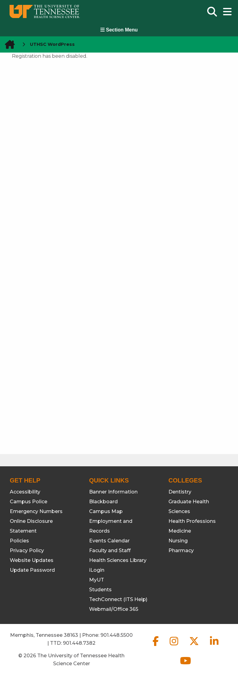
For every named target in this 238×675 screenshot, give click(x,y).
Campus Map (106, 511)
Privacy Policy (27, 550)
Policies (19, 541)
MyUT (96, 580)
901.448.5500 (116, 635)
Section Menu (119, 29)
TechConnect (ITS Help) (118, 599)
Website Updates (31, 560)
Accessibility (25, 492)
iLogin (96, 570)
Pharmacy (181, 550)
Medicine (179, 531)
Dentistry (179, 492)
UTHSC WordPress (52, 44)
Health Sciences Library (117, 560)
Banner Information (113, 492)
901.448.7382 (79, 643)
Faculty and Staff (110, 550)
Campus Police (28, 501)
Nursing (178, 541)
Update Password (32, 570)
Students (100, 589)
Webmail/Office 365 (113, 609)
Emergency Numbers (36, 511)
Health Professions (192, 521)
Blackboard (103, 501)
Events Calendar (109, 541)
